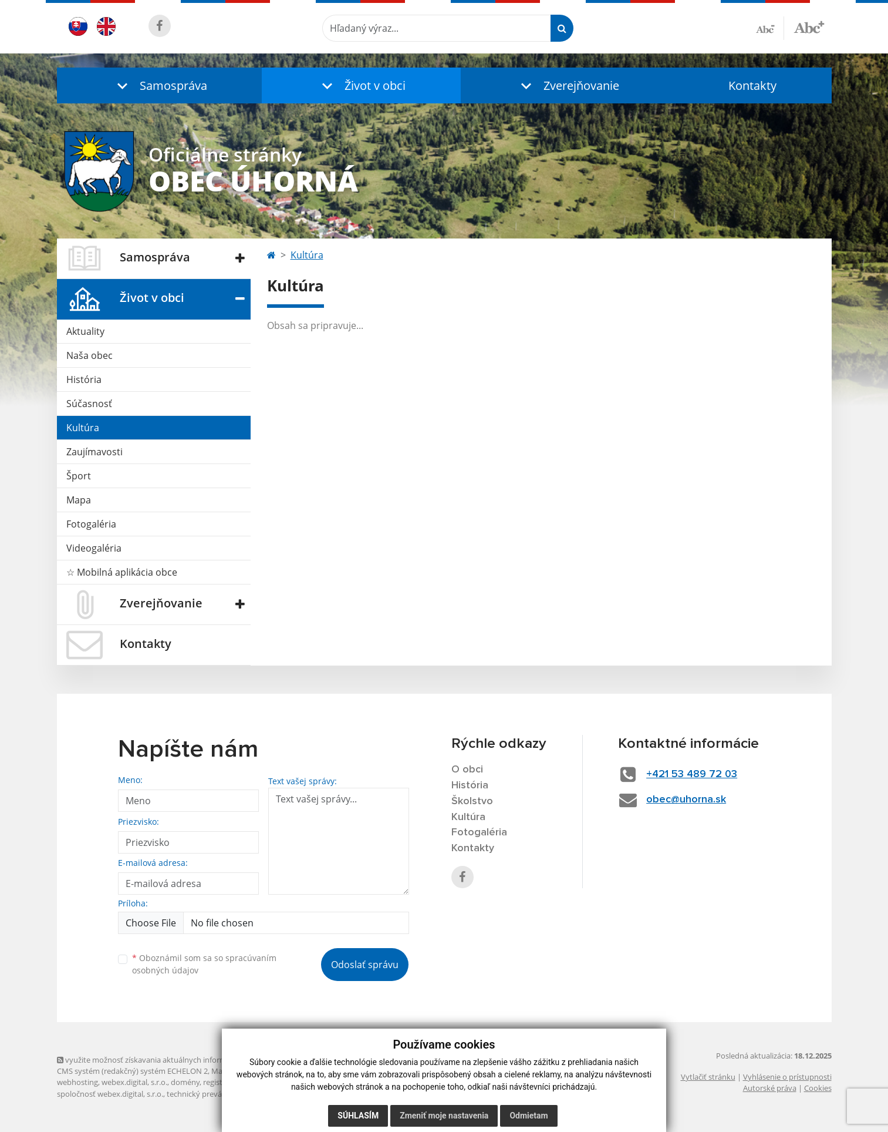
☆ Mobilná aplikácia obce (121, 572)
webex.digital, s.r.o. (134, 1082)
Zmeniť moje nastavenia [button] (444, 1115)
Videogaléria (93, 548)
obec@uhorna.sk (686, 799)
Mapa (78, 499)
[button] (159, 85)
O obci (467, 769)
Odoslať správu (365, 964)
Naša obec (89, 355)
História (84, 379)
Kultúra (82, 427)
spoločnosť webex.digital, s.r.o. (110, 1094)
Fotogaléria (91, 524)
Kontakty (752, 85)
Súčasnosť (89, 403)
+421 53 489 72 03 (691, 774)
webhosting (77, 1082)
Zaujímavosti (94, 451)
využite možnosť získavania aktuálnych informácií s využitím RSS (173, 1059)
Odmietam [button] (528, 1115)
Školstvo (472, 801)
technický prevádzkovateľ (211, 1094)
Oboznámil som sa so (204, 964)
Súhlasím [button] (358, 1115)
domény (185, 1082)
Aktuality (85, 331)
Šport (78, 475)
